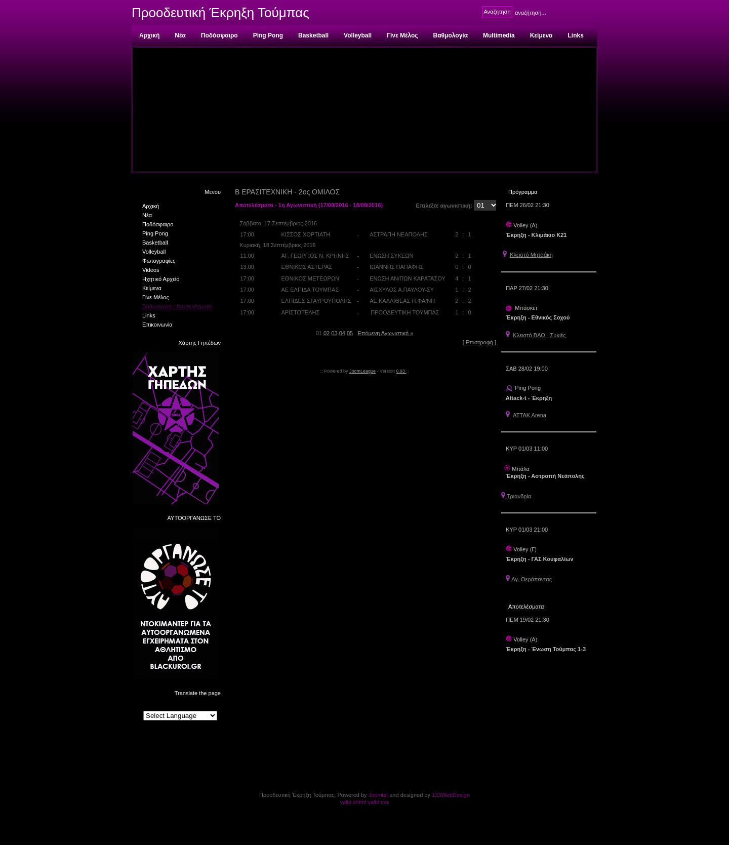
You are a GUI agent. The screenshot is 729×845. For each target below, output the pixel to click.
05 (350, 333)
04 (342, 333)
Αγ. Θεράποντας (531, 579)
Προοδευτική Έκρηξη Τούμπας (220, 12)
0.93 (401, 371)
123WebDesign (451, 795)
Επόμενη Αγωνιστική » (385, 333)
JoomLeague (362, 371)
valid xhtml (353, 802)
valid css (378, 802)
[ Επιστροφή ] (479, 342)
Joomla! (378, 795)
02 (326, 333)
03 (334, 333)
